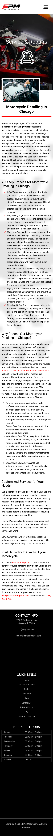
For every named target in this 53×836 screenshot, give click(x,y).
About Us (26, 693)
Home (26, 680)
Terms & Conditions (26, 716)
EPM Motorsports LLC (22, 562)
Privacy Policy (26, 707)
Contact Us (26, 703)
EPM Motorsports (30, 824)
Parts (26, 689)
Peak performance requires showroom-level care (25, 370)
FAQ (26, 712)
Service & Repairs (26, 684)
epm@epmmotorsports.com (15, 595)
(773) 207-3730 (28, 629)
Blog (27, 698)
